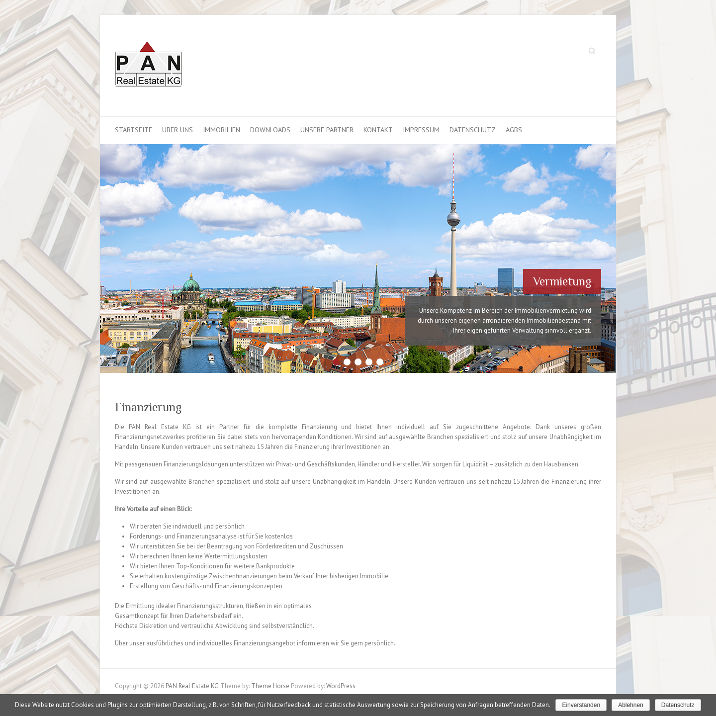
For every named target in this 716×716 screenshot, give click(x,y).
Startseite (133, 129)
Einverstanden (581, 705)
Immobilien (221, 129)
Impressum (421, 129)
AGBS (514, 129)
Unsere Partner (327, 129)
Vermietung (562, 281)
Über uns (177, 129)
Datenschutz (472, 129)
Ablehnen (630, 705)
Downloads (270, 129)
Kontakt (378, 129)
